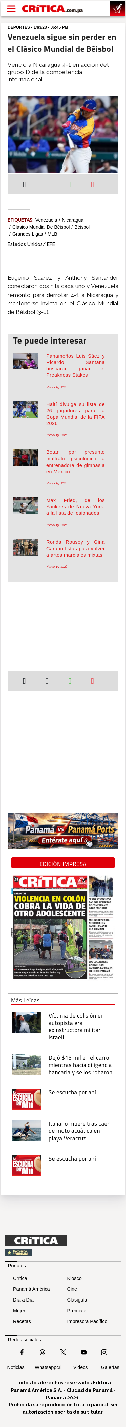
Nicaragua (72, 220)
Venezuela (46, 220)
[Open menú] (11, 9)
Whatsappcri (48, 1367)
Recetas (22, 1321)
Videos (80, 1367)
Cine (72, 1289)
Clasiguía (77, 1300)
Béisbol (82, 227)
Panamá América (31, 1289)
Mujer (19, 1310)
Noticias (16, 1367)
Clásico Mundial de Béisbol (41, 227)
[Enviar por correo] (92, 185)
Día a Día (23, 1300)
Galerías (110, 1367)
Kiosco (74, 1278)
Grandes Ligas (27, 234)
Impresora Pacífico (87, 1321)
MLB (52, 234)
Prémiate (77, 1310)
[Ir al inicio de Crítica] (53, 8)
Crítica (20, 1278)
